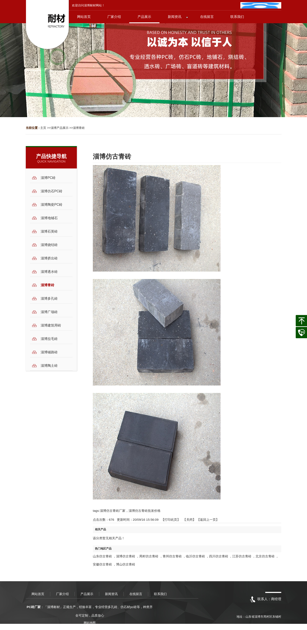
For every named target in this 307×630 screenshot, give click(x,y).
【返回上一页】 (208, 519)
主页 (43, 127)
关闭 (189, 519)
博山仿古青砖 (125, 564)
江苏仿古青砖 (241, 556)
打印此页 (170, 519)
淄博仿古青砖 (125, 556)
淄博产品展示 (60, 127)
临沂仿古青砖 (195, 556)
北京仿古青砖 (265, 556)
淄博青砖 (79, 127)
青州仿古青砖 (172, 556)
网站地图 (90, 622)
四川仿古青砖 (218, 556)
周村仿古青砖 (148, 556)
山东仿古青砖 (102, 556)
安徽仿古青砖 (102, 564)
